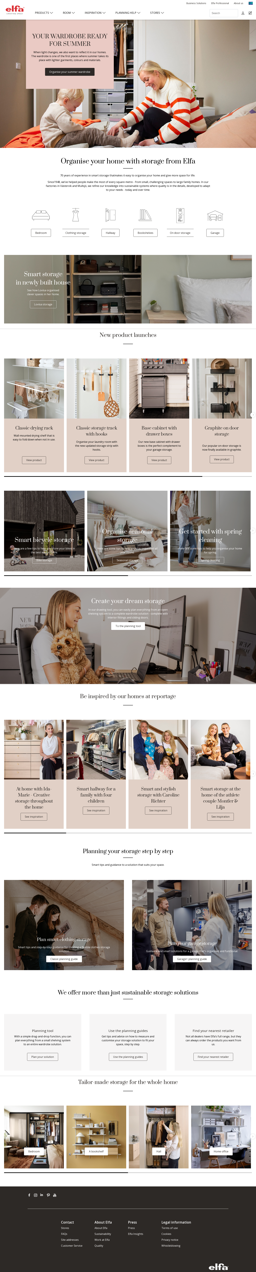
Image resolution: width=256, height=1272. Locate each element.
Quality (99, 1246)
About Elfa (101, 1229)
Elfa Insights (135, 1235)
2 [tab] (227, 476)
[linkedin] (42, 1196)
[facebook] (30, 1196)
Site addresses (70, 1241)
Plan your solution (42, 1058)
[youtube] (55, 1196)
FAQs (64, 1235)
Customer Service (71, 1246)
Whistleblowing (170, 1246)
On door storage (180, 233)
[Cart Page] (251, 13)
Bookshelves (145, 233)
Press (131, 1229)
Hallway (110, 233)
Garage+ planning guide (192, 959)
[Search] (224, 13)
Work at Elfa (102, 1241)
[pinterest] (49, 1196)
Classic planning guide (64, 959)
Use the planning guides (128, 1058)
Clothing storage (75, 233)
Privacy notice (169, 1241)
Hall (158, 1152)
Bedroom (41, 233)
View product (34, 460)
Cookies (166, 1235)
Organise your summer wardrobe (69, 72)
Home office (221, 1152)
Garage (215, 233)
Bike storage (44, 560)
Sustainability (103, 1235)
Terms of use (169, 1229)
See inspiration (34, 817)
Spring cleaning (210, 560)
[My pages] (243, 13)
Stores (65, 1229)
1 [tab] (103, 476)
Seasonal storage (127, 560)
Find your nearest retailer (213, 1058)
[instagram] (36, 1196)
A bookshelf (96, 1152)
